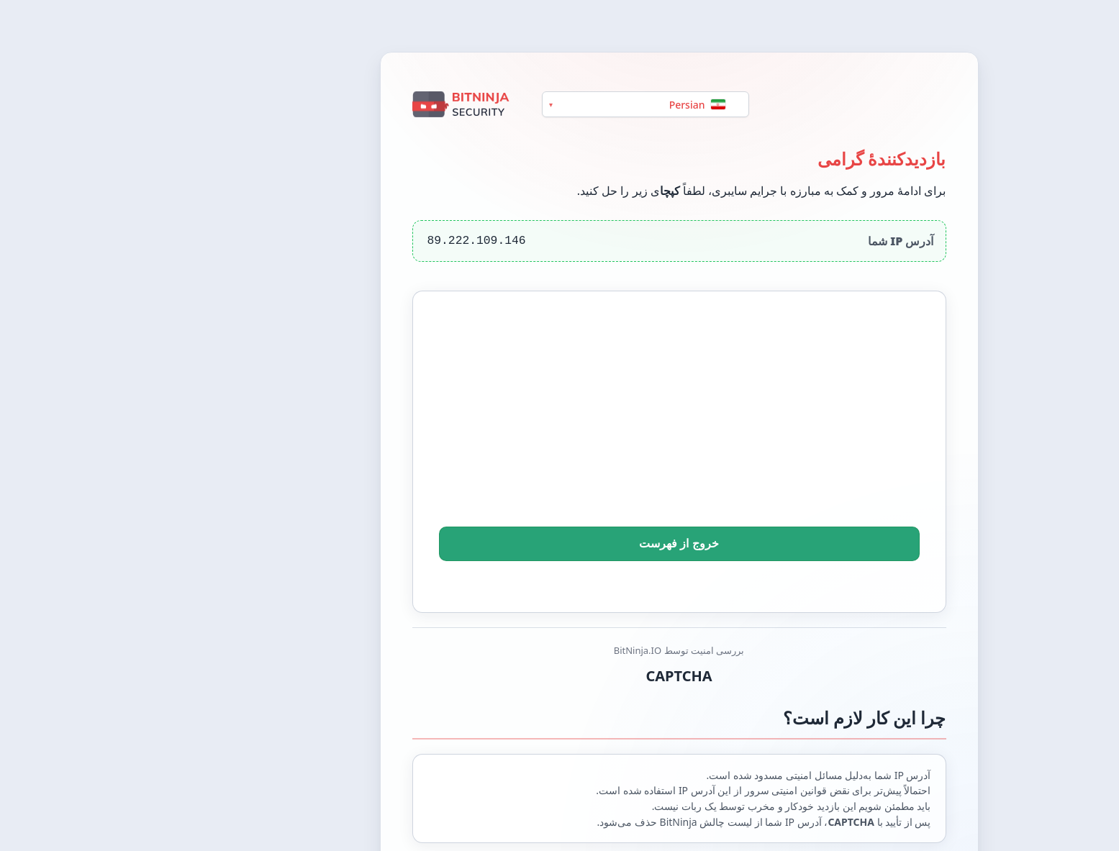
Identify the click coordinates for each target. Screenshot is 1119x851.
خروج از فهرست (560, 544)
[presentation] (559, 429)
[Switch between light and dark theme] (1092, 26)
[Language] (526, 104)
